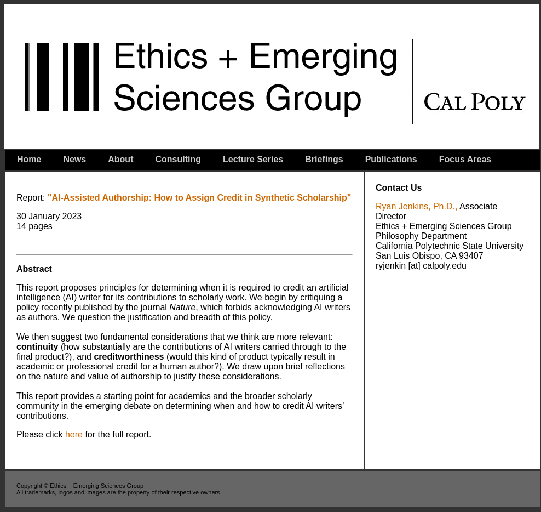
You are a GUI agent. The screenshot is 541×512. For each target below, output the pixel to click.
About (120, 159)
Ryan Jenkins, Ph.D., (416, 206)
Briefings (324, 159)
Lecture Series (253, 159)
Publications (391, 159)
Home (29, 159)
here (74, 434)
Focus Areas (465, 159)
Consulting (178, 159)
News (74, 159)
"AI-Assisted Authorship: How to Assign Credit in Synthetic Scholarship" (198, 197)
